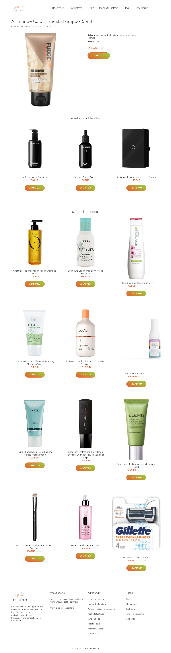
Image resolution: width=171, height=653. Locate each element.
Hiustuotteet (75, 7)
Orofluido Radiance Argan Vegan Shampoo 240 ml (34, 272)
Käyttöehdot (131, 609)
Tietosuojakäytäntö (135, 614)
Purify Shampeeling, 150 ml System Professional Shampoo (35, 453)
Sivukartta (130, 619)
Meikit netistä (94, 623)
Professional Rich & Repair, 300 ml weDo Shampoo (85, 362)
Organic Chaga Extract (85, 177)
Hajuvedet (58, 7)
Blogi (126, 7)
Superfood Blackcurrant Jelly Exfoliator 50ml (136, 465)
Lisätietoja (98, 55)
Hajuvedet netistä (96, 599)
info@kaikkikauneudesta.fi (61, 608)
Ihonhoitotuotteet (108, 7)
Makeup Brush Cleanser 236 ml (85, 545)
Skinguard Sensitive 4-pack (136, 557)
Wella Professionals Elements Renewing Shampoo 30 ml (34, 362)
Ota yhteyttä (131, 604)
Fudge (134, 35)
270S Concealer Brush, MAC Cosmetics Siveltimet (35, 547)
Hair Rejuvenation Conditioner (34, 177)
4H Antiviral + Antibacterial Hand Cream (136, 177)
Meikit (91, 7)
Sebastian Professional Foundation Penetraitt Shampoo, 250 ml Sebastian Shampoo (85, 455)
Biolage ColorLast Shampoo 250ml (136, 283)
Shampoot (92, 38)
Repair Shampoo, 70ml (136, 373)
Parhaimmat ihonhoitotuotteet (101, 609)
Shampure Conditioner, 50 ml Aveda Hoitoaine (85, 272)
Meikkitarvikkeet (95, 628)
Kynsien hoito (94, 619)
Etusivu (14, 26)
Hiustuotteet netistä (109, 35)
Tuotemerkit (141, 7)
